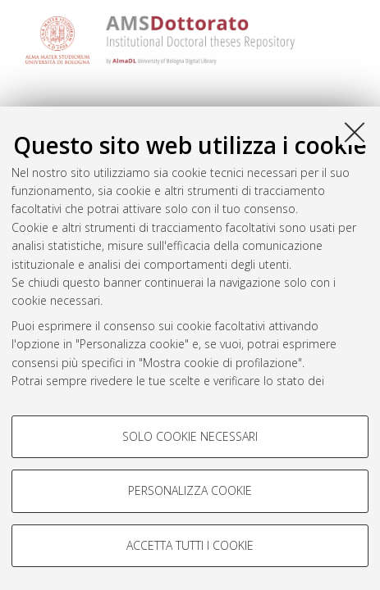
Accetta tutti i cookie (190, 545)
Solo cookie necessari (190, 436)
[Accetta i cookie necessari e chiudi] (354, 132)
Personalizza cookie (190, 490)
